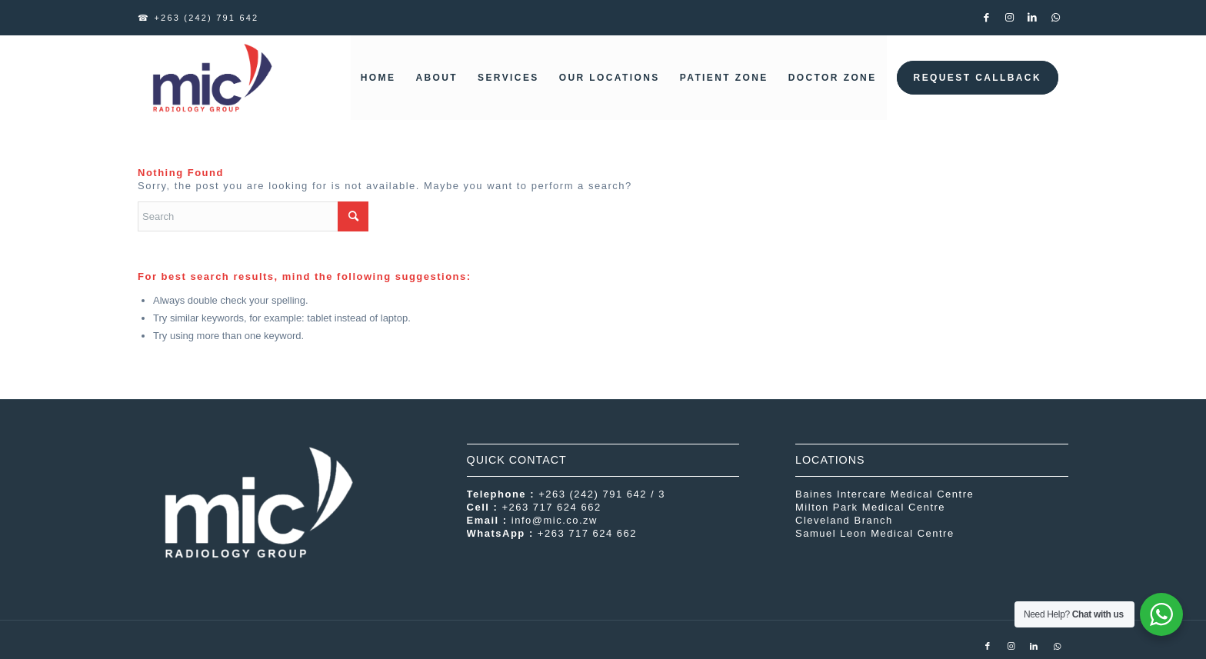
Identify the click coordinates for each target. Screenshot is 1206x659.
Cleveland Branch (844, 520)
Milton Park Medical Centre (870, 507)
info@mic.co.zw (554, 520)
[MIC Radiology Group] (211, 77)
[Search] (253, 216)
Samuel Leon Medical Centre (874, 533)
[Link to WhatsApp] (1056, 17)
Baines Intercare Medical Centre (884, 494)
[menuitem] (378, 77)
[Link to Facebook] (987, 17)
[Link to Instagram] (1010, 17)
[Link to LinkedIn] (1033, 17)
